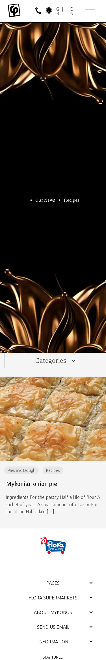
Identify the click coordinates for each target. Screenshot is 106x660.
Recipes (71, 200)
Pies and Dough (21, 470)
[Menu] (92, 11)
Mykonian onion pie (31, 483)
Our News (45, 200)
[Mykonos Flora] (14, 11)
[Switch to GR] (58, 11)
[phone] (38, 12)
